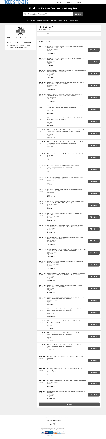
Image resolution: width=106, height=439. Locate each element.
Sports (59, 2)
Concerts (69, 2)
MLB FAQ (66, 417)
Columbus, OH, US (44, 29)
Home (38, 417)
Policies (53, 417)
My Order (59, 417)
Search (78, 14)
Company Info (45, 417)
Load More (69, 404)
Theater (80, 2)
